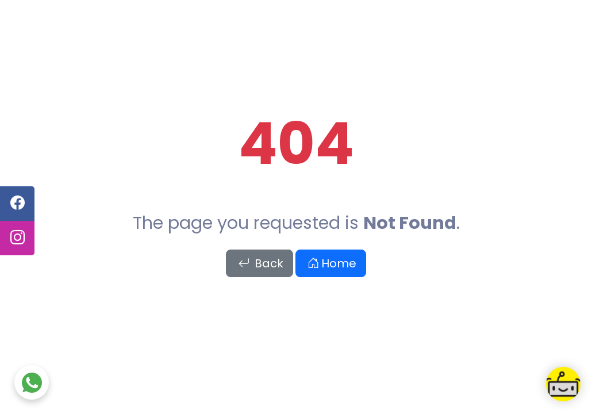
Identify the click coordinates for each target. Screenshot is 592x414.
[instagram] (17, 238)
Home (331, 263)
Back (260, 263)
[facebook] (17, 203)
